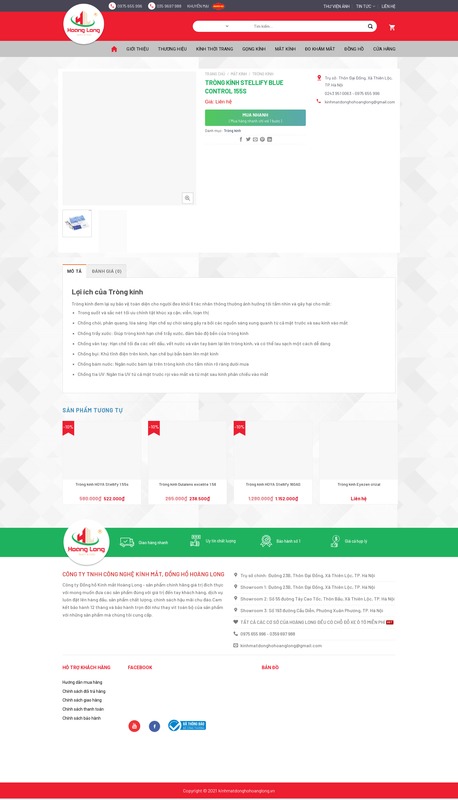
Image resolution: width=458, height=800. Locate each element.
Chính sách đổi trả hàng (84, 691)
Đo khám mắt (320, 49)
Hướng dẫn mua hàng (82, 682)
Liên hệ (388, 6)
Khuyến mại (198, 6)
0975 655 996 (129, 6)
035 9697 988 (169, 6)
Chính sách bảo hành (82, 718)
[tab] (74, 271)
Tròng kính (262, 73)
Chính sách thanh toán (83, 709)
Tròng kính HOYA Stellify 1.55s (102, 484)
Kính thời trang (214, 49)
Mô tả (74, 271)
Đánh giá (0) (107, 271)
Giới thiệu (137, 49)
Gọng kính (254, 49)
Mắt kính (285, 49)
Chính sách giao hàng (82, 700)
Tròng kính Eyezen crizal (358, 484)
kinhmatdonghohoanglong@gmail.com (360, 101)
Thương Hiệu (172, 49)
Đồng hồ (354, 49)
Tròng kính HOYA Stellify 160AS (273, 484)
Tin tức (365, 6)
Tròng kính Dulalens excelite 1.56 (187, 484)
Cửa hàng (384, 49)
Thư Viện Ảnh (336, 6)
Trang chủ (215, 73)
